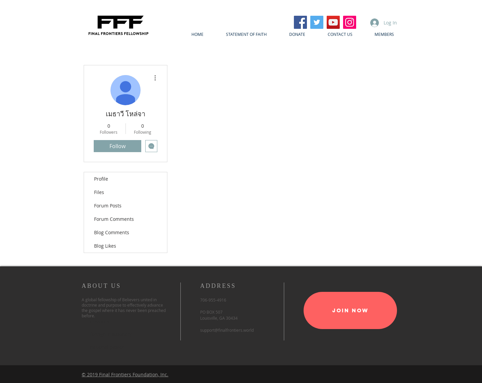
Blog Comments (111, 232)
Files (99, 192)
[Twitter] (316, 22)
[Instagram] (349, 22)
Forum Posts (108, 205)
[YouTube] (333, 22)
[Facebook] (300, 22)
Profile (101, 179)
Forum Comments (114, 219)
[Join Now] (350, 310)
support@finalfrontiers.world (227, 330)
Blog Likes (105, 246)
